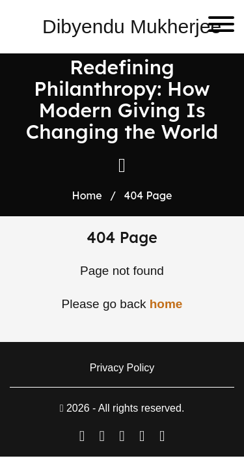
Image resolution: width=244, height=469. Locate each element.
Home (87, 195)
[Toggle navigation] (216, 26)
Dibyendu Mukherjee (131, 26)
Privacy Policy (122, 367)
